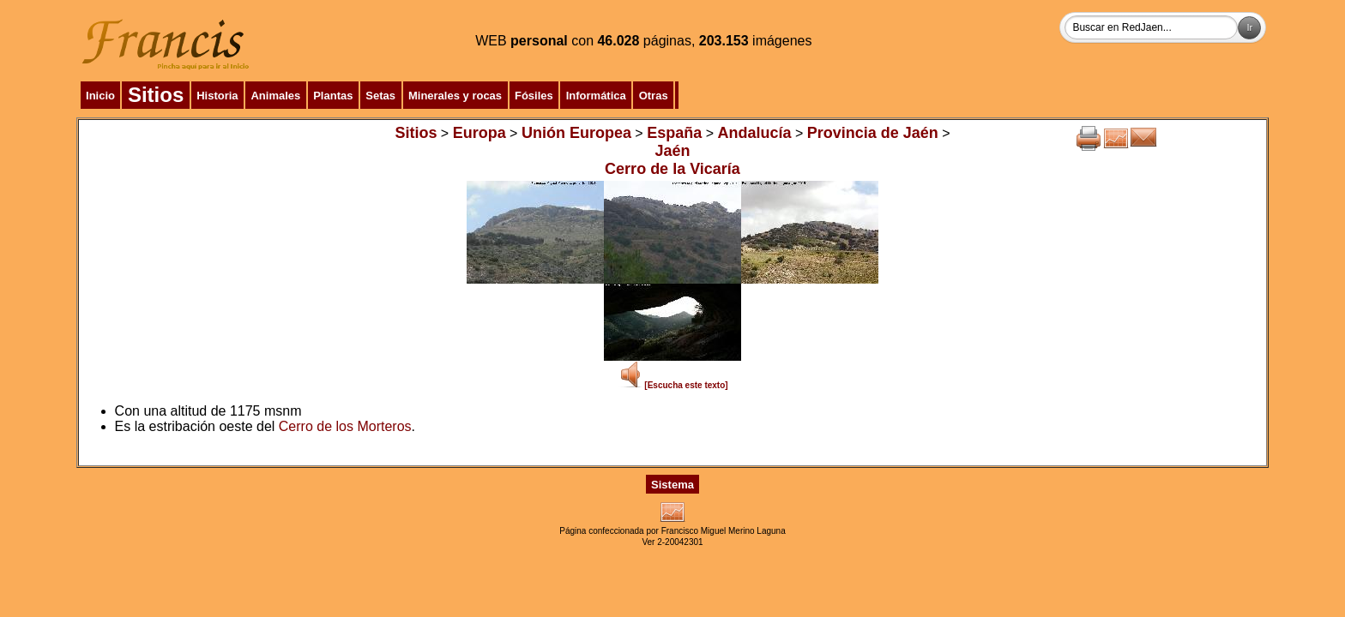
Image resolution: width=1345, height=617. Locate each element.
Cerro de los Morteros (345, 426)
